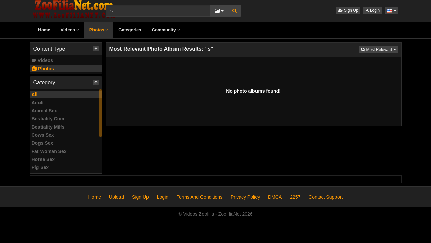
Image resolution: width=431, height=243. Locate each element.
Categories (129, 29)
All (35, 94)
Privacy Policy (245, 197)
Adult (38, 102)
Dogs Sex (42, 143)
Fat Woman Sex (49, 151)
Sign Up (348, 10)
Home (44, 29)
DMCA (275, 197)
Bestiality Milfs (48, 127)
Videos (70, 29)
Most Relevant (379, 49)
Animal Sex (44, 110)
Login (373, 10)
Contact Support (325, 197)
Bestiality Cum (48, 119)
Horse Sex (43, 159)
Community (166, 29)
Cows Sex (43, 135)
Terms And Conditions (199, 197)
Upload (116, 197)
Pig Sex (40, 167)
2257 (295, 197)
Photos (98, 29)
